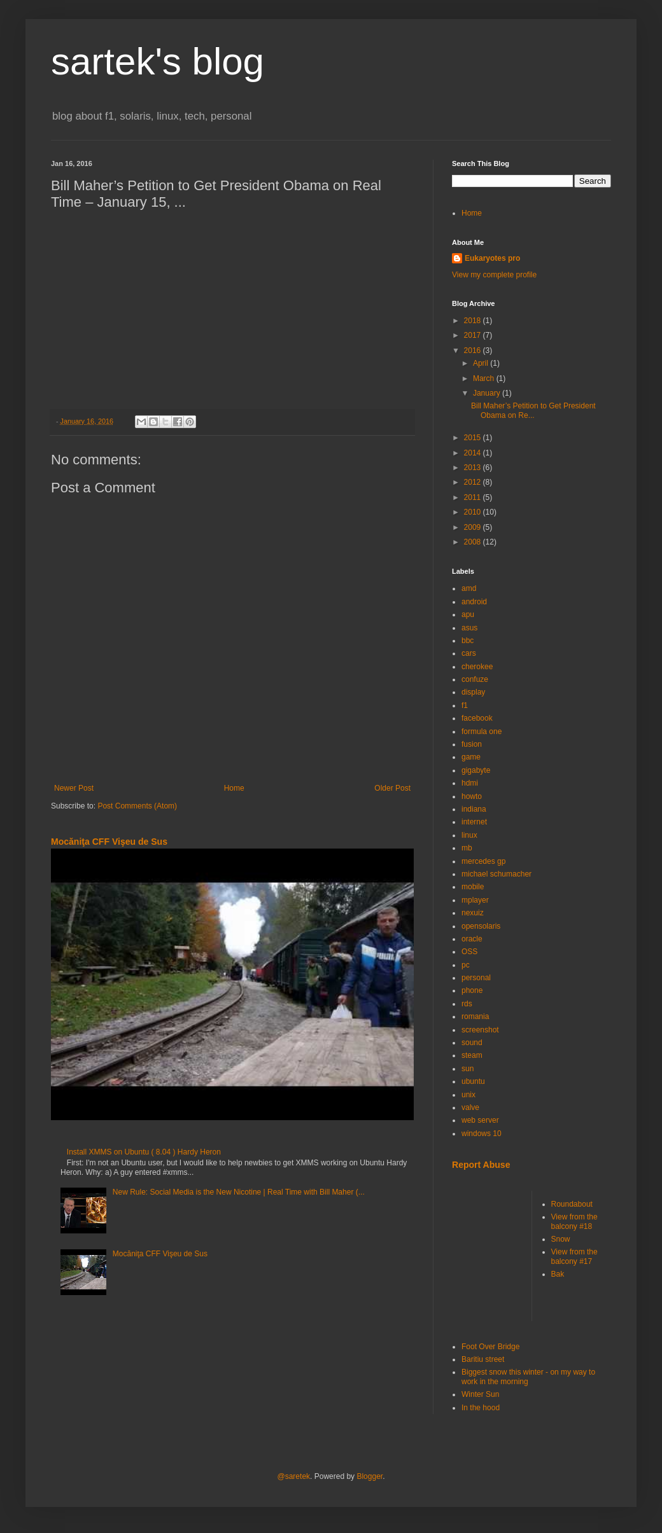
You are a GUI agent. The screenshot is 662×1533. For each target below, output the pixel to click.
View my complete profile (494, 274)
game (471, 757)
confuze (474, 679)
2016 (473, 350)
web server (480, 1120)
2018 (473, 320)
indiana (473, 809)
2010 (473, 512)
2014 (473, 452)
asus (469, 627)
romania (475, 1016)
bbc (467, 640)
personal (476, 977)
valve (470, 1107)
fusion (471, 744)
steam (471, 1055)
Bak (558, 1274)
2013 (473, 467)
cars (468, 653)
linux (469, 835)
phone (471, 990)
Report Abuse (481, 1165)
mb (466, 847)
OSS (469, 951)
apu (467, 614)
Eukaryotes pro (492, 258)
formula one (481, 731)
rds (466, 1003)
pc (465, 965)
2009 (473, 527)
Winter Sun (480, 1394)
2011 (473, 497)
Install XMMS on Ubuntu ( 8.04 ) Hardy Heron (144, 1152)
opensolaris (480, 926)
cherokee (477, 666)
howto (471, 796)
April (481, 363)
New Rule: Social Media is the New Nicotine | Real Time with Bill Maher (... (239, 1192)
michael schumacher (496, 874)
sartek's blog (157, 61)
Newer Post (74, 788)
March (484, 378)
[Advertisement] (528, 1254)
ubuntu (473, 1081)
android (474, 601)
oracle (471, 938)
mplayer (475, 900)
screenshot (480, 1029)
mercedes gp (483, 861)
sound (471, 1042)
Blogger (369, 1476)
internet (474, 821)
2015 (473, 437)
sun (467, 1068)
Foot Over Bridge (490, 1346)
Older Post (392, 788)
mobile (472, 886)
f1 (464, 705)
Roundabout (572, 1204)
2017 (473, 335)
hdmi (469, 783)
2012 (473, 482)
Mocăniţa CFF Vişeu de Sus (109, 841)
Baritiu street (482, 1359)
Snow (560, 1239)
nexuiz (472, 912)
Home (234, 788)
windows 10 (481, 1133)
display (473, 692)
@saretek (294, 1476)
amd (468, 588)
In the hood (480, 1407)
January (487, 393)
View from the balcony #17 (574, 1256)
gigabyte (475, 770)
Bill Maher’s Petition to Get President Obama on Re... (533, 410)
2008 (473, 542)
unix (468, 1094)
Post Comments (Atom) (137, 805)
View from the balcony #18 (574, 1221)
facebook (477, 718)
